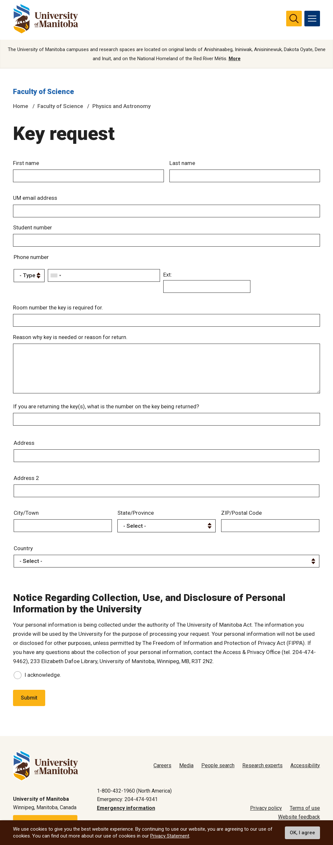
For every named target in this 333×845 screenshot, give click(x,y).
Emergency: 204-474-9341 (127, 800)
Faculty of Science (43, 92)
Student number (32, 228)
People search (217, 765)
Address (24, 445)
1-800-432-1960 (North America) (134, 791)
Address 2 (26, 480)
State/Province (135, 515)
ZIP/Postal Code (241, 515)
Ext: (167, 275)
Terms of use (305, 808)
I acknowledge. (42, 677)
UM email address (35, 198)
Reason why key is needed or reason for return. (70, 337)
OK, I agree (302, 833)
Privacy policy (266, 808)
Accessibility (305, 765)
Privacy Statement (169, 836)
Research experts (262, 765)
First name (26, 163)
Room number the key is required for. (58, 308)
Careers (162, 765)
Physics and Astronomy (121, 106)
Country (23, 550)
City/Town (26, 515)
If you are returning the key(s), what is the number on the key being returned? (106, 408)
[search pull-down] (294, 18)
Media (186, 765)
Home (20, 106)
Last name (182, 163)
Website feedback (299, 817)
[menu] (312, 18)
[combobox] (55, 276)
